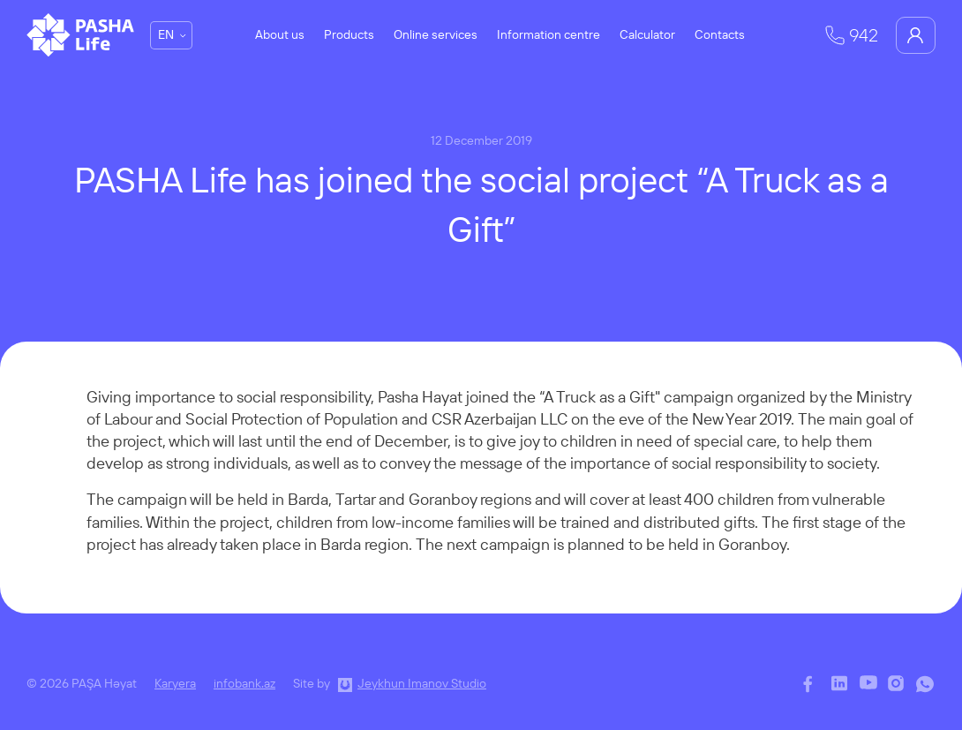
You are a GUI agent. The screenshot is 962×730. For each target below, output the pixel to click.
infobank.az (244, 683)
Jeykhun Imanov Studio (421, 683)
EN (166, 34)
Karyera (175, 683)
